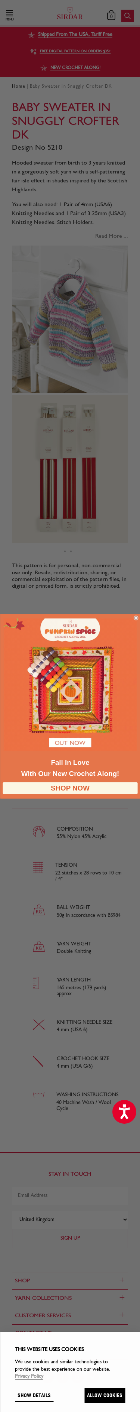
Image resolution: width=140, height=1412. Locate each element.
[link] (69, 684)
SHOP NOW (70, 788)
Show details (34, 1395)
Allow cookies (104, 1395)
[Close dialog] (136, 618)
